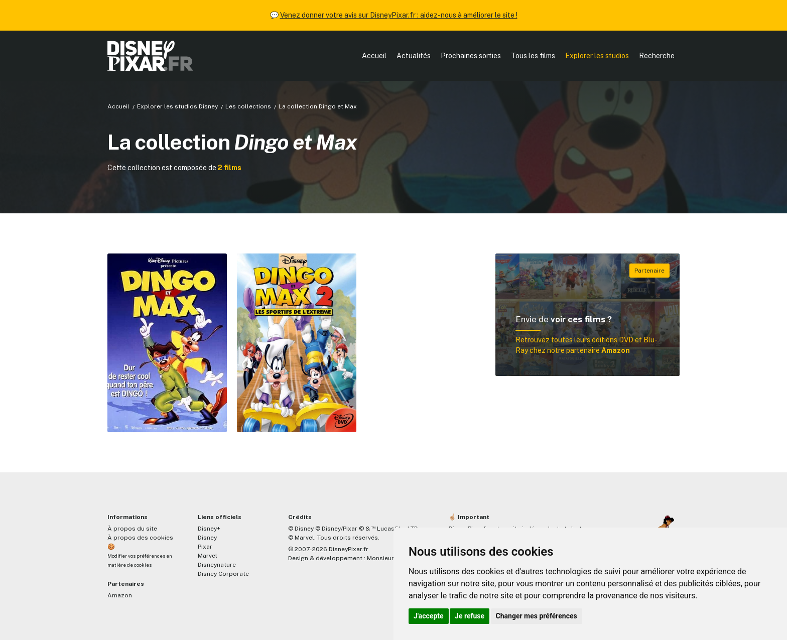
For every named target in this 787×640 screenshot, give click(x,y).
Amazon (119, 595)
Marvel (207, 555)
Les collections (248, 106)
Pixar (205, 546)
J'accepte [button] (429, 616)
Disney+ (209, 528)
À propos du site (132, 528)
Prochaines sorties (471, 56)
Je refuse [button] (469, 616)
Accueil (374, 56)
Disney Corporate (223, 573)
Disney (207, 537)
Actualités (414, 56)
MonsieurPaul (387, 558)
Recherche (657, 56)
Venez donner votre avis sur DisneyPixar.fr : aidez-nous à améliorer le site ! (398, 15)
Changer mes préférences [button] (536, 616)
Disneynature (217, 564)
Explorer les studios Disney (177, 106)
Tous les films (533, 56)
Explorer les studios (597, 56)
